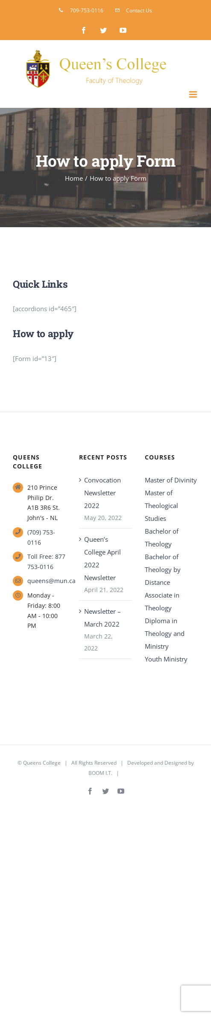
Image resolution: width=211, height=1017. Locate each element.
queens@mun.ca (46, 581)
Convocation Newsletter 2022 (102, 493)
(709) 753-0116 (41, 537)
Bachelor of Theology (162, 537)
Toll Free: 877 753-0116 (46, 561)
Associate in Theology (162, 601)
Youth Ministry (166, 659)
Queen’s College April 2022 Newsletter (102, 558)
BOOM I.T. (100, 773)
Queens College (42, 762)
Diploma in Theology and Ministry (165, 633)
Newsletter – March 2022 (102, 617)
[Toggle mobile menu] (193, 94)
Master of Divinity (171, 480)
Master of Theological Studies (161, 505)
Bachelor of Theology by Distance (163, 569)
